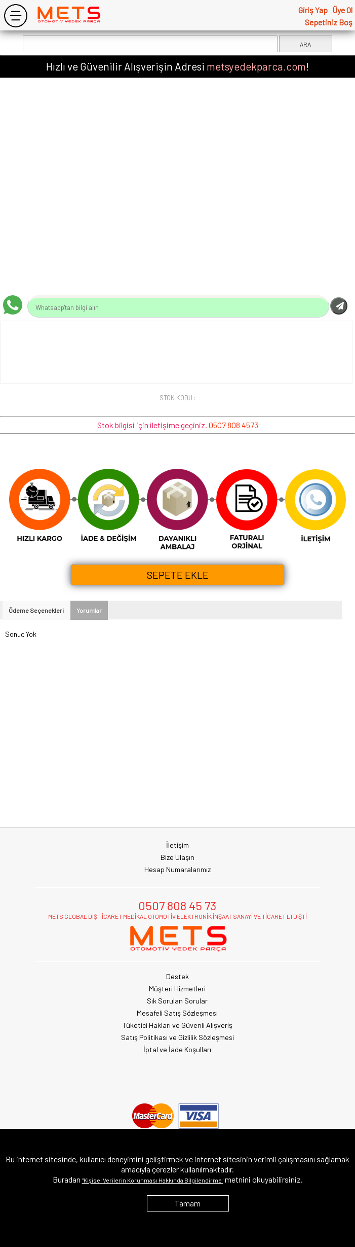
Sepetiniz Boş (328, 22)
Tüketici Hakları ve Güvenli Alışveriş (177, 1025)
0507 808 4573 (233, 425)
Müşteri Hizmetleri (177, 988)
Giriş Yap (313, 10)
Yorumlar (89, 610)
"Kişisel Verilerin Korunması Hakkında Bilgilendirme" (152, 1180)
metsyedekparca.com (256, 66)
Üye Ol (342, 10)
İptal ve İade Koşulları (177, 1049)
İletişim (177, 845)
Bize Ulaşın (177, 857)
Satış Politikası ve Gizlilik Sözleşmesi (177, 1037)
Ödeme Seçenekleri (36, 610)
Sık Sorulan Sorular (177, 1000)
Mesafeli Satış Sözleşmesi (177, 1013)
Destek (177, 976)
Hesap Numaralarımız (177, 869)
